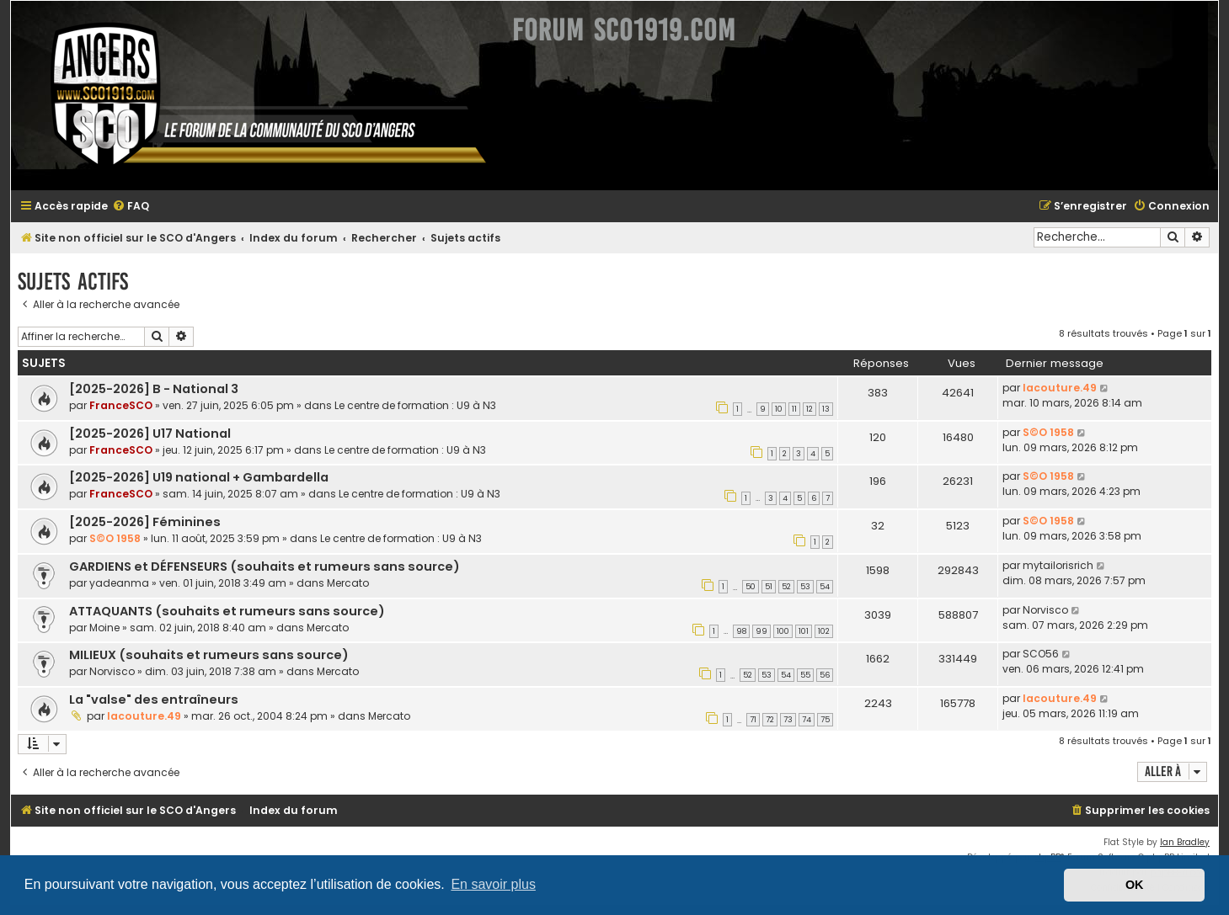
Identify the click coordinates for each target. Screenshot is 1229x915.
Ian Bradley (1185, 842)
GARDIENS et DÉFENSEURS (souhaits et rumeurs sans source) (264, 566)
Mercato (348, 583)
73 (788, 720)
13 (826, 409)
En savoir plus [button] (493, 884)
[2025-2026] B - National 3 (153, 388)
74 (806, 720)
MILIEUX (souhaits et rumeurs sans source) (209, 654)
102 (824, 631)
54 (825, 587)
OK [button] (1134, 884)
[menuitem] (130, 206)
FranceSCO (120, 405)
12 (809, 409)
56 (825, 675)
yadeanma (119, 583)
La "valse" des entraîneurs (153, 699)
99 (761, 631)
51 (768, 587)
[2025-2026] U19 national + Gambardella (199, 477)
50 (750, 587)
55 (805, 675)
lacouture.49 (1060, 387)
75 (825, 720)
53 (805, 587)
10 (779, 409)
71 (753, 720)
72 (770, 720)
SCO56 (1041, 653)
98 (741, 631)
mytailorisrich (1058, 565)
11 (794, 409)
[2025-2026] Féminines (145, 521)
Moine (104, 627)
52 (786, 587)
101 (804, 631)
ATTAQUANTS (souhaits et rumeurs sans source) (227, 611)
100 (783, 631)
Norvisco (1045, 610)
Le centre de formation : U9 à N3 (415, 405)
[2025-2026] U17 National (150, 433)
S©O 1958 (1048, 432)
